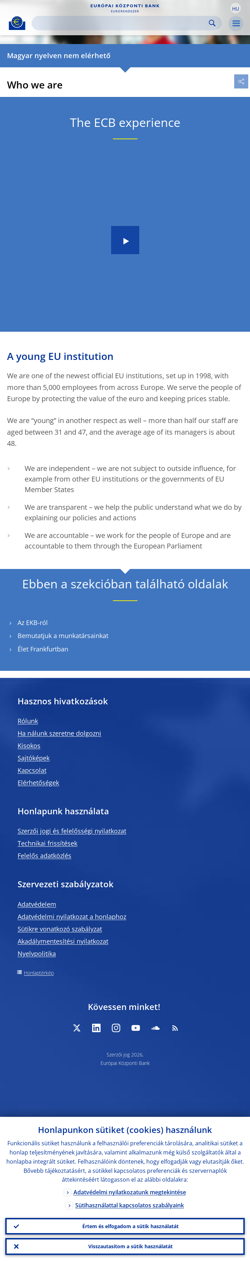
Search (212, 23)
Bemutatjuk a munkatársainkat (63, 636)
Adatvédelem (37, 904)
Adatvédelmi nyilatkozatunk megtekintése (129, 1192)
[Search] (121, 23)
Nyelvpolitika (37, 953)
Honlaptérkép (39, 972)
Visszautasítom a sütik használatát (130, 1246)
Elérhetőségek (38, 782)
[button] (235, 8)
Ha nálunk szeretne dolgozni (59, 733)
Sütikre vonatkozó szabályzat (60, 929)
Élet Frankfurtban (43, 649)
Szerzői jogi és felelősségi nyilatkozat (72, 831)
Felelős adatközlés (44, 855)
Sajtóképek (34, 758)
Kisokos (29, 745)
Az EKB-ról (33, 623)
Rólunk (28, 721)
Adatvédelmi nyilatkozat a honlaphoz (72, 916)
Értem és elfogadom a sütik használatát (130, 1226)
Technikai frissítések (47, 843)
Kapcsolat (32, 770)
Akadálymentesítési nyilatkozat (63, 941)
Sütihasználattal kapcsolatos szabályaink (129, 1205)
